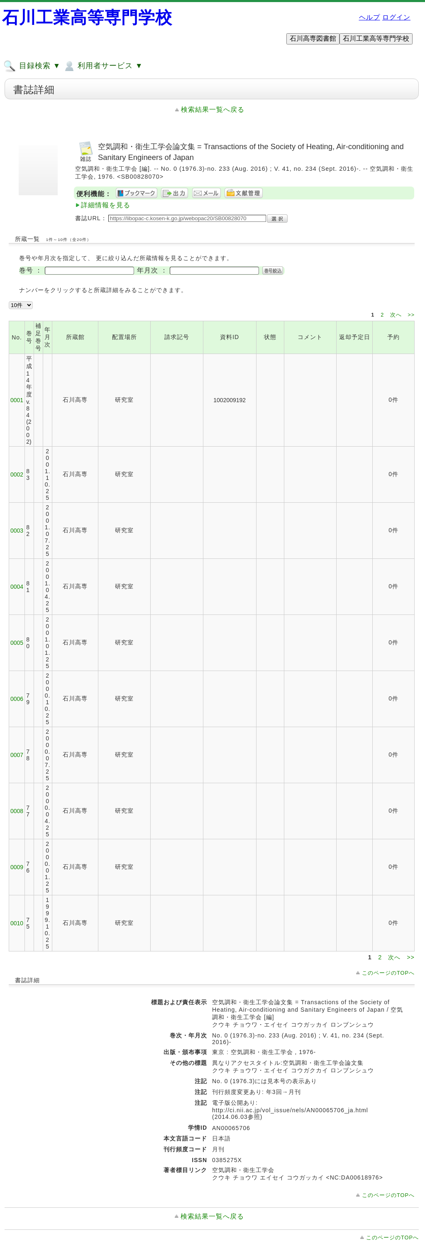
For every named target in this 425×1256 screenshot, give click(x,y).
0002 (16, 474)
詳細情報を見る (105, 205)
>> (411, 315)
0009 (16, 867)
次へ (397, 315)
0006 (16, 699)
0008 (16, 811)
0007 (16, 755)
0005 (16, 642)
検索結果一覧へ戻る (212, 109)
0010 (16, 923)
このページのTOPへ (388, 973)
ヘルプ (369, 17)
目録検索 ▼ (32, 66)
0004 (16, 586)
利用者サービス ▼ (103, 66)
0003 (16, 530)
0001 (16, 400)
